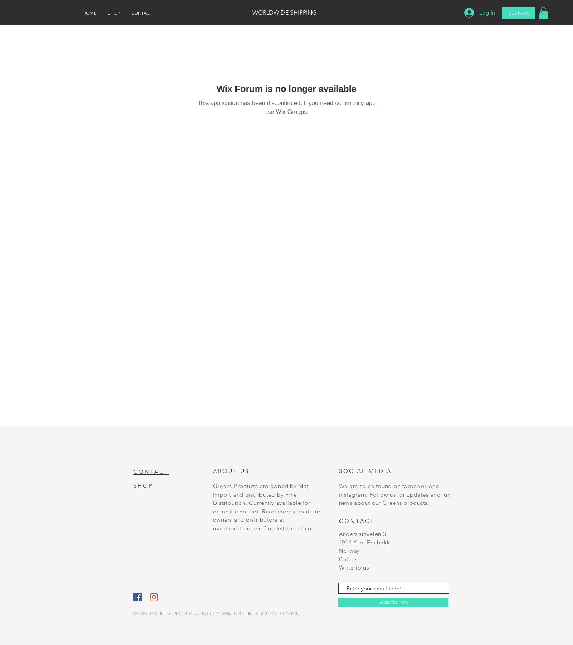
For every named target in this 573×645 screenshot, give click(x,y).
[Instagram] (154, 597)
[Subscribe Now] (393, 602)
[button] (544, 13)
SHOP (143, 485)
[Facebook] (137, 597)
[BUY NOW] (518, 13)
